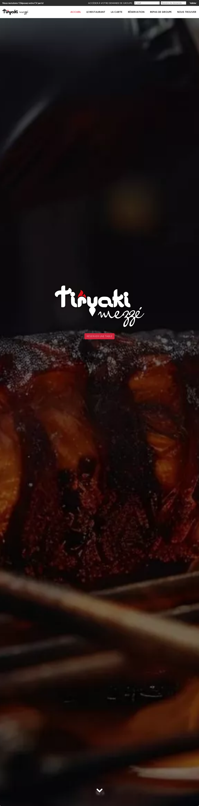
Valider (193, 3)
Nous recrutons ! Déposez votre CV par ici (22, 3)
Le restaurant (95, 12)
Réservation (136, 12)
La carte (116, 12)
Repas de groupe (161, 12)
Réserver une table (99, 336)
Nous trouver (186, 12)
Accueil (75, 12)
